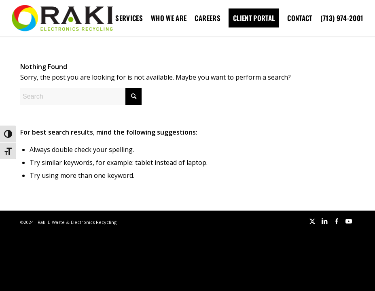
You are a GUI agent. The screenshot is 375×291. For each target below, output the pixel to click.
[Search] (81, 96)
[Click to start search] (133, 96)
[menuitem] (129, 18)
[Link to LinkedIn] (324, 221)
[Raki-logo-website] (62, 18)
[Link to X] (312, 221)
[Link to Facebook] (337, 221)
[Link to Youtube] (349, 221)
